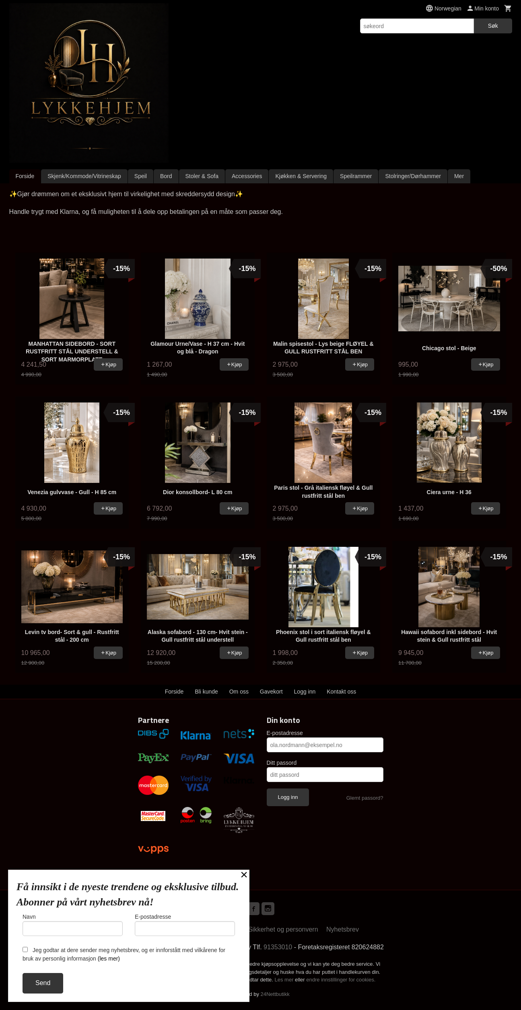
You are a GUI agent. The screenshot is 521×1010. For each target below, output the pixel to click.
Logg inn (305, 691)
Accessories (247, 176)
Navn (73, 925)
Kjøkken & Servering (301, 176)
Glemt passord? (364, 798)
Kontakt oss (341, 691)
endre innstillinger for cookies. (340, 980)
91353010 (278, 947)
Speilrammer (356, 176)
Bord (166, 176)
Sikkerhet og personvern (283, 929)
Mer (459, 176)
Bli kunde (206, 691)
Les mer (285, 980)
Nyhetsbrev (342, 929)
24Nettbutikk (275, 994)
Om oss (239, 691)
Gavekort (271, 691)
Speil (140, 176)
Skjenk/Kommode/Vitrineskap (84, 176)
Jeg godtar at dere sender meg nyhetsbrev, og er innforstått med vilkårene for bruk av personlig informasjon (124, 954)
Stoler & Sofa (202, 176)
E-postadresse (285, 733)
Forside (25, 176)
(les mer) (109, 958)
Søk (493, 26)
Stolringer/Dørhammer (413, 176)
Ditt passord (282, 763)
